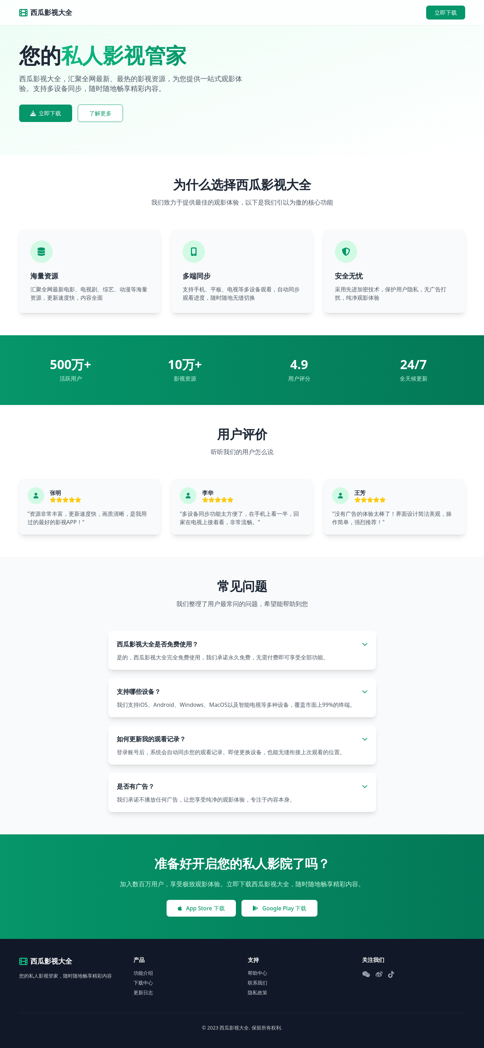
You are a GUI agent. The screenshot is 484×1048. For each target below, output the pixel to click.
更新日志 (143, 992)
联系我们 (257, 982)
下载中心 (143, 982)
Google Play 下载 (280, 908)
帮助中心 (257, 973)
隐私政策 (257, 992)
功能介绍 (143, 973)
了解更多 (100, 113)
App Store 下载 (201, 908)
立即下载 (446, 12)
